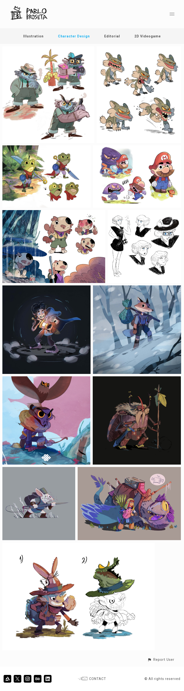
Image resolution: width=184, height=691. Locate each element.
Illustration (33, 36)
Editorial (112, 36)
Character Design (74, 36)
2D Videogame (147, 36)
